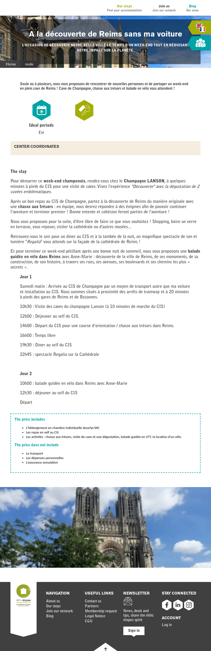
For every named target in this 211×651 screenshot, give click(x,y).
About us (53, 601)
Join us (164, 6)
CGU (89, 621)
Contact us (93, 601)
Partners (92, 606)
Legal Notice (95, 616)
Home (11, 64)
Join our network (59, 611)
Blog (192, 6)
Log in (167, 625)
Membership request (101, 611)
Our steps (124, 6)
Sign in (134, 631)
